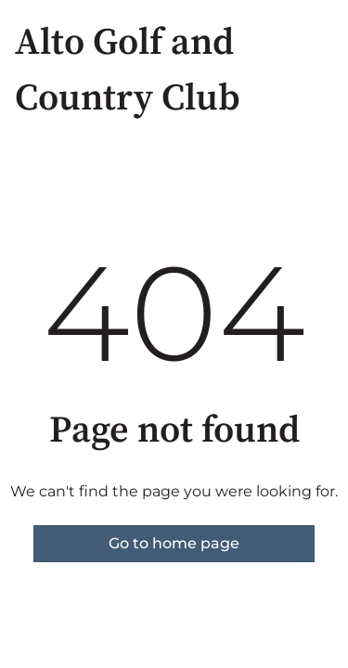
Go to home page (174, 543)
